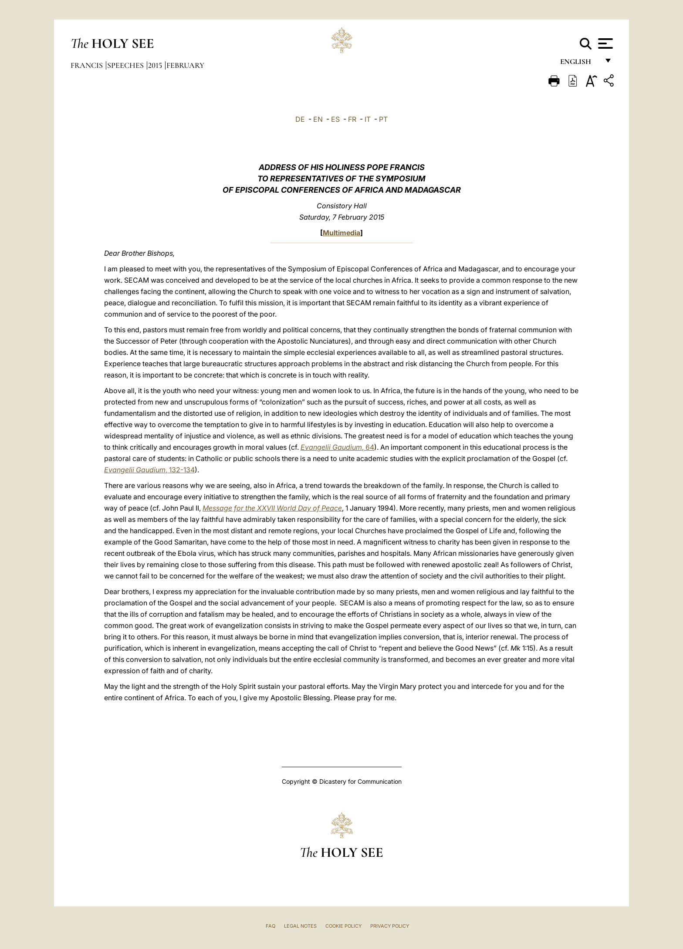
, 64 (337, 447)
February (185, 65)
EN (318, 119)
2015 (156, 65)
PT (383, 119)
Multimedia (341, 232)
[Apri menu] (604, 43)
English (579, 64)
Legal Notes (300, 926)
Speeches (126, 65)
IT (368, 119)
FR (352, 119)
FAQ (270, 926)
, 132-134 (149, 469)
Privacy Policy (389, 926)
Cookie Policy (343, 926)
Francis (88, 65)
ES (335, 119)
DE (300, 119)
